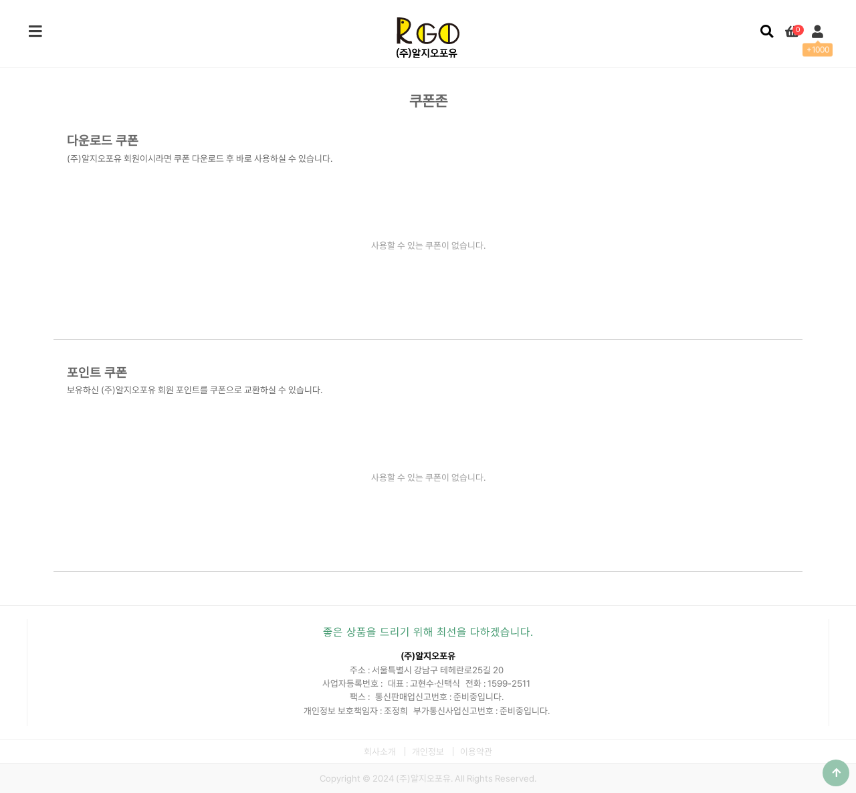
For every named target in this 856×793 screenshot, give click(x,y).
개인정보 (428, 751)
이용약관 (476, 751)
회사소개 (380, 751)
